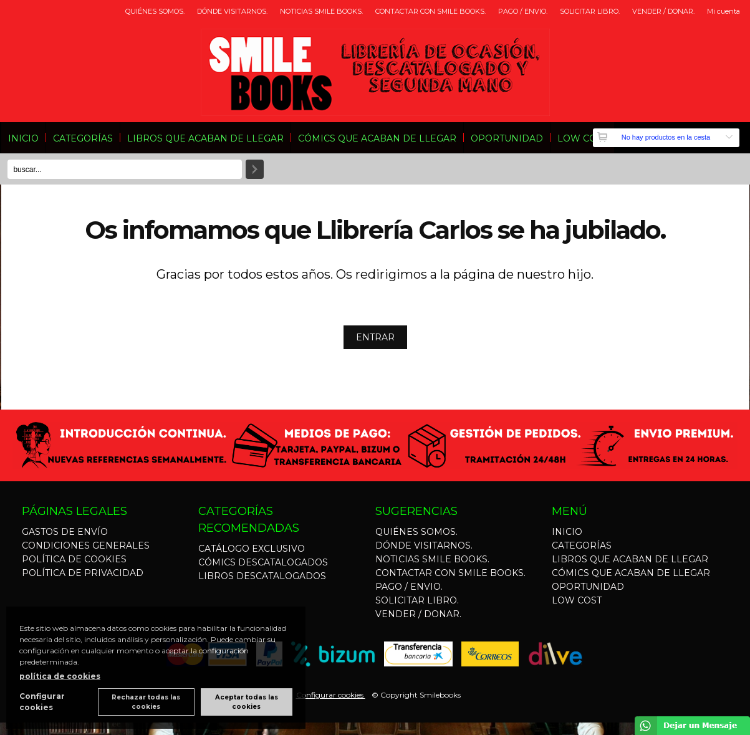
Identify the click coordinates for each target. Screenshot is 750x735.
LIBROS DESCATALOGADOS (262, 576)
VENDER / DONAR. (663, 11)
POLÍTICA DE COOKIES (74, 559)
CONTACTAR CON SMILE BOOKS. (430, 11)
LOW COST (582, 138)
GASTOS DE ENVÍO (65, 531)
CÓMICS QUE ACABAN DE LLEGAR (377, 138)
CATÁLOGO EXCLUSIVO (251, 548)
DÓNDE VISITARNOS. (232, 11)
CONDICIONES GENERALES (86, 545)
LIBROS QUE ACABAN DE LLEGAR (205, 138)
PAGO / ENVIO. (522, 11)
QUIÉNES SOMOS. (155, 11)
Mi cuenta (723, 11)
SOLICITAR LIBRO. (590, 11)
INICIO (23, 138)
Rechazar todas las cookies (146, 702)
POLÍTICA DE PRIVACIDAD (82, 573)
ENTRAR (375, 337)
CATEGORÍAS (83, 138)
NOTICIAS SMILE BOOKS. (321, 11)
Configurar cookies (330, 694)
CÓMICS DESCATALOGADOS (263, 562)
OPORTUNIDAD (507, 138)
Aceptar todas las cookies (246, 702)
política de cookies (59, 676)
